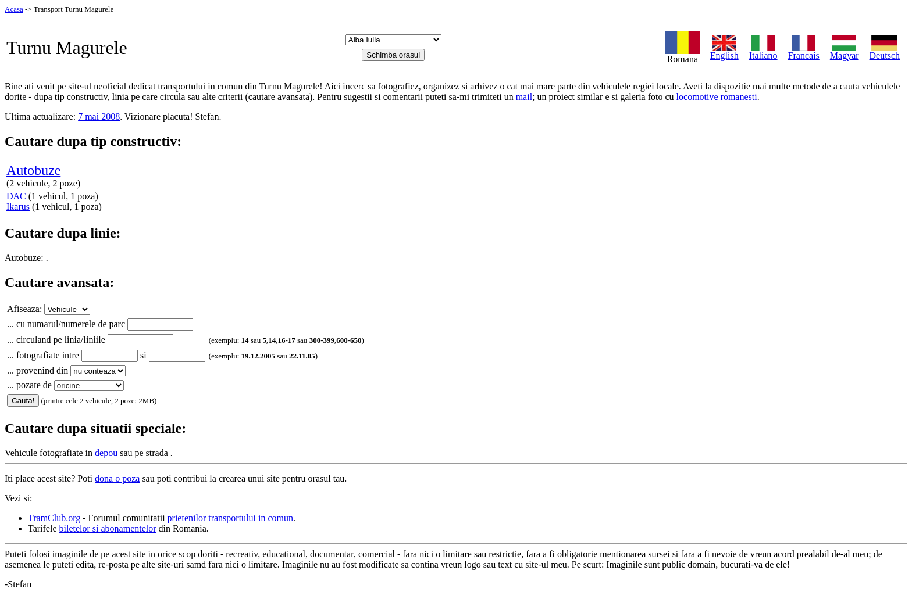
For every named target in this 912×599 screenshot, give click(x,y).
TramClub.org (54, 518)
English (724, 51)
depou (106, 453)
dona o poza (117, 478)
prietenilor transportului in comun (230, 518)
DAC (16, 196)
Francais (804, 51)
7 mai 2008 (99, 116)
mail (524, 97)
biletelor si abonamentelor (107, 528)
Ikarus (18, 206)
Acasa (14, 9)
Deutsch (885, 51)
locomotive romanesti (716, 97)
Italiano (763, 51)
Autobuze (33, 170)
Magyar (844, 51)
